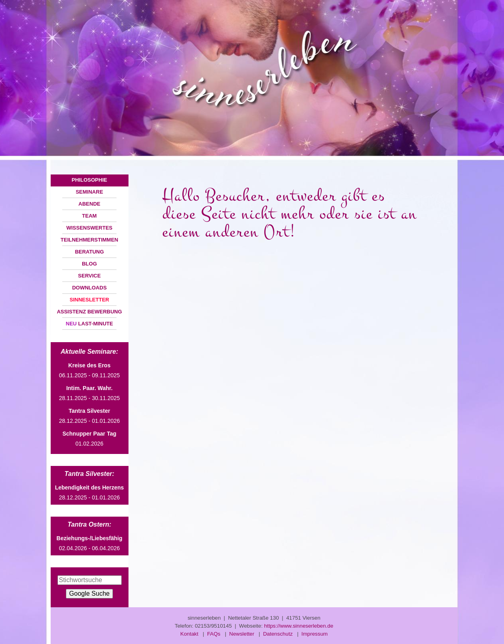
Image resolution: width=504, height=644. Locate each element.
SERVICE (89, 276)
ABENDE (90, 204)
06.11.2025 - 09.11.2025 (89, 370)
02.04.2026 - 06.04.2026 (90, 543)
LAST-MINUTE (89, 324)
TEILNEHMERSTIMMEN (89, 240)
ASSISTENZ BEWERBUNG (89, 312)
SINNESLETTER (89, 300)
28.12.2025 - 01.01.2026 (89, 416)
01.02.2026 (89, 438)
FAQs (213, 634)
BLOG (89, 264)
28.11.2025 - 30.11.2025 (89, 393)
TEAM (89, 216)
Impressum (314, 634)
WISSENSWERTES (89, 228)
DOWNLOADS (89, 288)
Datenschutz (278, 634)
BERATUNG (89, 252)
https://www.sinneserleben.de (298, 626)
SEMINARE (89, 192)
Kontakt (189, 634)
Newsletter (241, 634)
